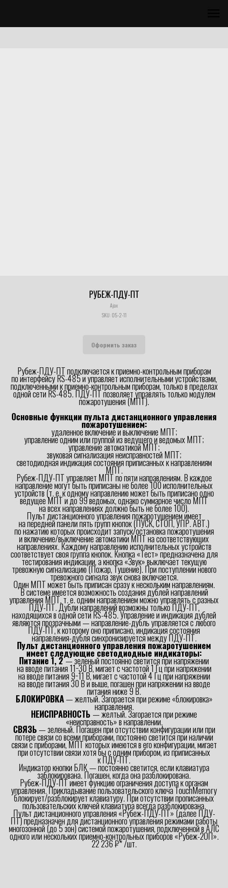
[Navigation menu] (214, 13)
